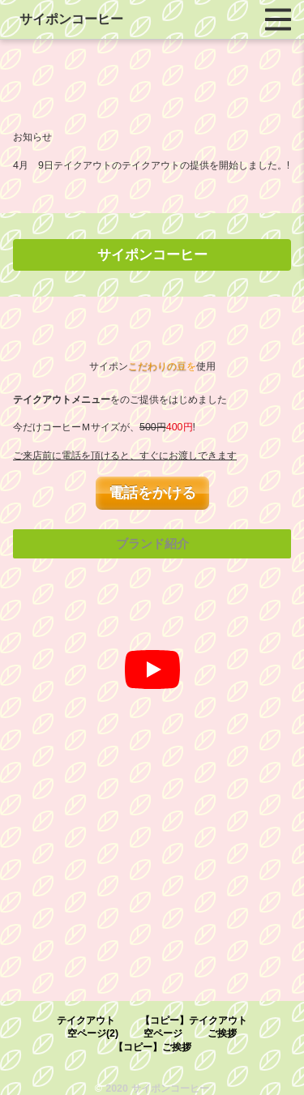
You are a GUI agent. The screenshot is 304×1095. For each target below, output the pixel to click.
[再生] (152, 669)
